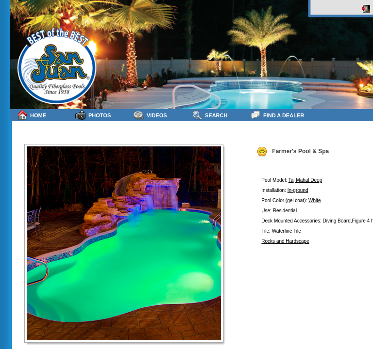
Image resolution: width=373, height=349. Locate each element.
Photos (93, 115)
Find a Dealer (277, 115)
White (314, 200)
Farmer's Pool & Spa (292, 151)
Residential (285, 210)
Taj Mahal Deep (305, 180)
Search (209, 115)
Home (31, 115)
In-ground (298, 190)
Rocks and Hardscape (285, 241)
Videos (150, 115)
